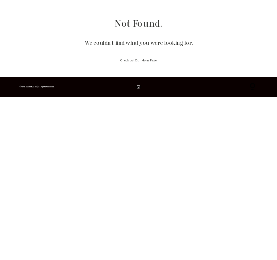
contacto (110, 10)
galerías (66, 10)
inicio (22, 10)
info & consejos (44, 10)
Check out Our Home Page (138, 60)
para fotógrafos (88, 10)
